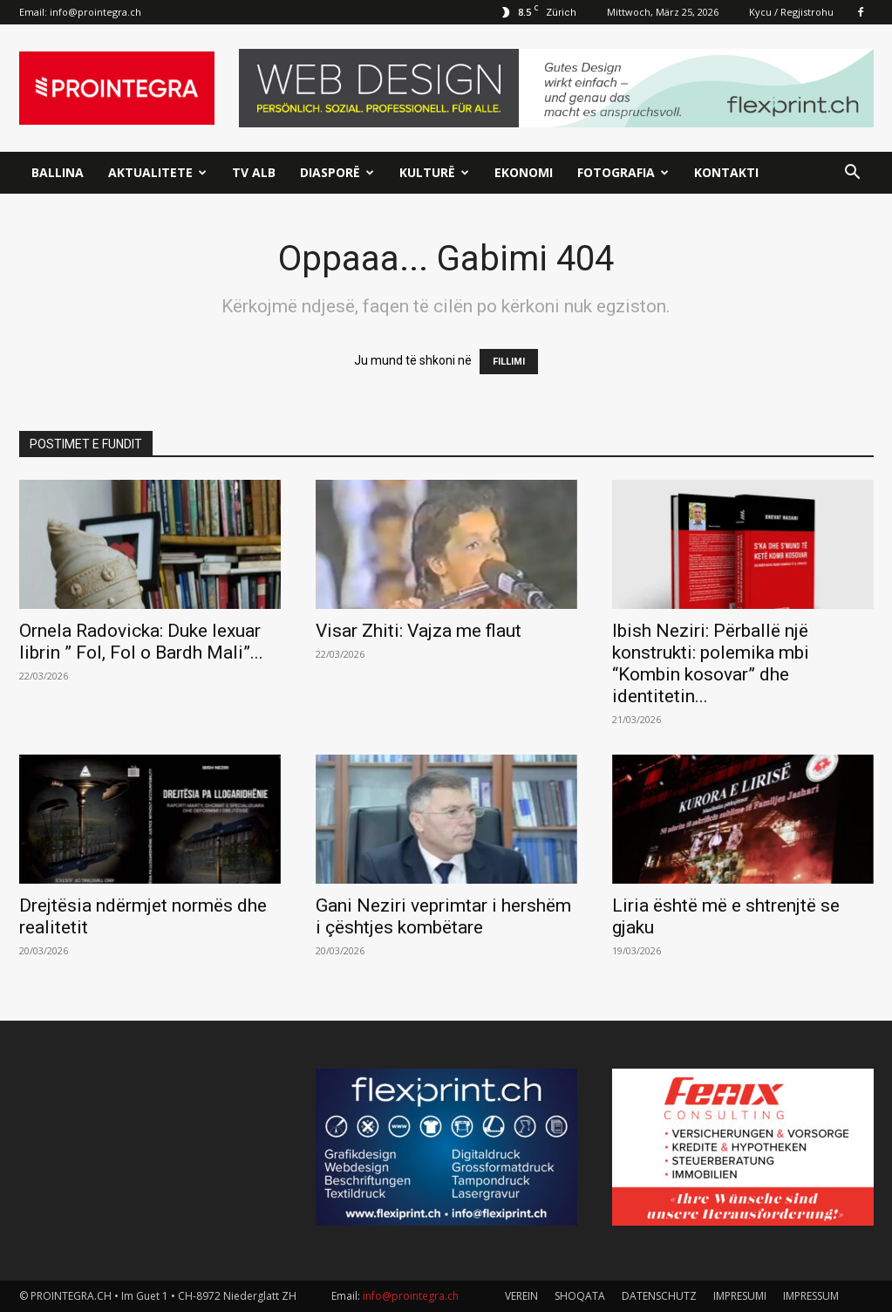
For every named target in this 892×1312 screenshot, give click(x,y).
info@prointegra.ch (95, 11)
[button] (853, 174)
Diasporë (337, 172)
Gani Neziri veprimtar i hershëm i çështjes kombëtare (443, 916)
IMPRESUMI (739, 1295)
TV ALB (254, 172)
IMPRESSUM (811, 1295)
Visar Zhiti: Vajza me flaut (418, 630)
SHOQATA (580, 1295)
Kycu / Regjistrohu (791, 11)
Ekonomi (523, 172)
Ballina (57, 172)
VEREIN (521, 1295)
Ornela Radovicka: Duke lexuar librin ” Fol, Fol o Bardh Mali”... (141, 641)
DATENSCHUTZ (659, 1295)
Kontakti (726, 172)
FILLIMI (509, 361)
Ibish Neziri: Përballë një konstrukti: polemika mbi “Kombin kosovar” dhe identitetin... (710, 663)
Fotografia (623, 172)
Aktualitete (157, 172)
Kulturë (434, 172)
